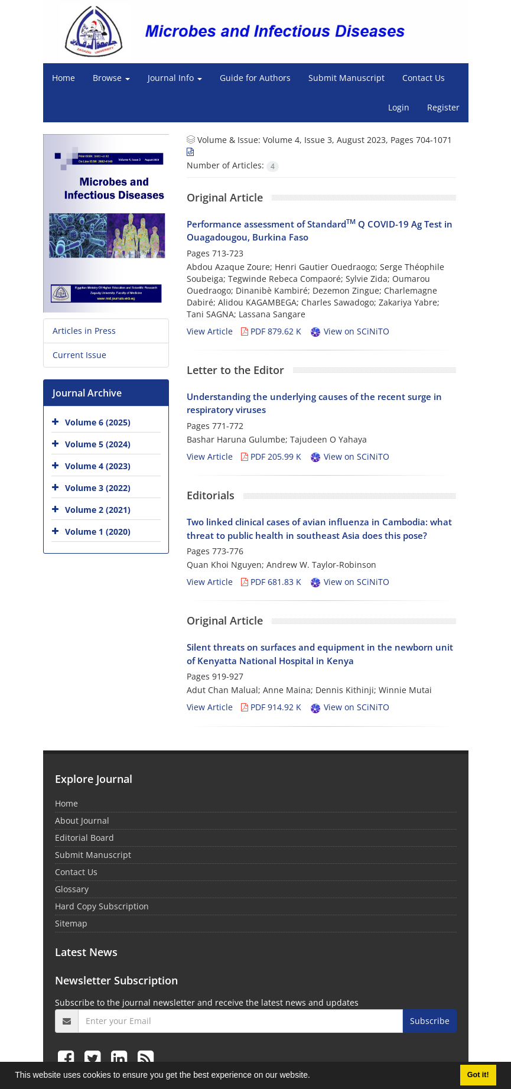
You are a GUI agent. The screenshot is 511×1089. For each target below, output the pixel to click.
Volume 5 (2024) (98, 444)
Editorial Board (84, 837)
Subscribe (430, 1020)
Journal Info (175, 77)
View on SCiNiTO (349, 331)
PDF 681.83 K (271, 581)
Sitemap (71, 923)
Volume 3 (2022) (98, 487)
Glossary (72, 889)
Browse (111, 77)
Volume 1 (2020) (98, 531)
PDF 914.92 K (271, 707)
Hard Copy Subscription (102, 906)
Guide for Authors (255, 77)
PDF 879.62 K (271, 331)
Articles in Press (84, 330)
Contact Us (423, 77)
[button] (314, 1076)
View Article (210, 331)
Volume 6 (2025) (98, 422)
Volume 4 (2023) (98, 466)
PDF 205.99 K (271, 456)
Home (63, 77)
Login (398, 107)
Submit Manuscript (346, 77)
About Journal (82, 820)
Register (443, 107)
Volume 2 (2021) (98, 509)
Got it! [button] (478, 1075)
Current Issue (79, 354)
